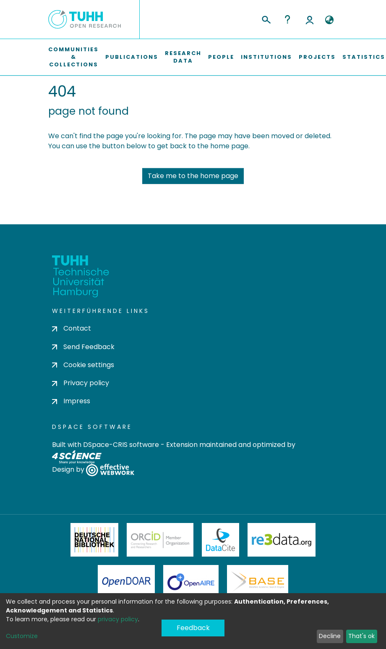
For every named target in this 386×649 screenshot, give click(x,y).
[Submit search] (266, 18)
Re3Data (281, 539)
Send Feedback (83, 347)
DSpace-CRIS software (121, 444)
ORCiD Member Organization (160, 539)
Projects (317, 57)
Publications (131, 57)
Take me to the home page (193, 176)
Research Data (183, 57)
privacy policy (118, 619)
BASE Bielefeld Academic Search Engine (257, 581)
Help (287, 19)
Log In (310, 19)
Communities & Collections (73, 56)
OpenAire (190, 581)
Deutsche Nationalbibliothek (94, 539)
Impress (71, 401)
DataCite (220, 539)
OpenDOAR (126, 582)
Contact (71, 328)
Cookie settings (83, 365)
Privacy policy (80, 383)
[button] (329, 20)
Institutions (266, 57)
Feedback (193, 628)
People (221, 57)
